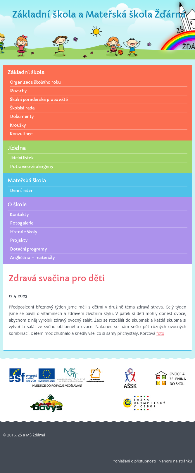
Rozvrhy (18, 90)
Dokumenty (22, 116)
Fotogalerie (22, 223)
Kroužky (18, 125)
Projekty (18, 240)
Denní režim (22, 190)
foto (160, 333)
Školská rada (22, 108)
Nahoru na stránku (175, 461)
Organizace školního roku (35, 82)
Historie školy (23, 231)
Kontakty (19, 214)
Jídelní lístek (21, 157)
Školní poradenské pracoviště (39, 99)
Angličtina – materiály (32, 257)
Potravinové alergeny (31, 166)
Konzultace (21, 133)
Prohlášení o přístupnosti (133, 461)
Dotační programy (28, 249)
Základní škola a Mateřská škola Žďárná (99, 14)
